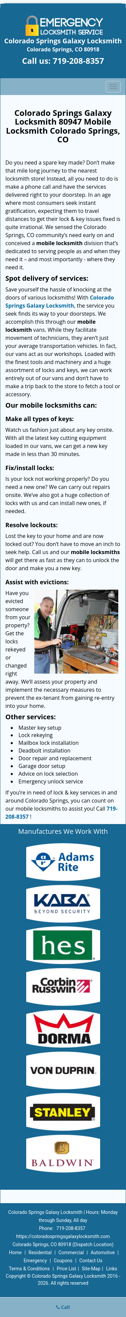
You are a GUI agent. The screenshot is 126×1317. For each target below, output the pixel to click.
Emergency (35, 1260)
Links (111, 1268)
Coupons (63, 1260)
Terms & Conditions (29, 1268)
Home (15, 1252)
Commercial (71, 1252)
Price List (66, 1268)
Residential (40, 1252)
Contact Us (90, 1260)
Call (63, 1307)
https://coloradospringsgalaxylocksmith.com (63, 1236)
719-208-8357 (78, 60)
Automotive (103, 1252)
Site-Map (91, 1268)
